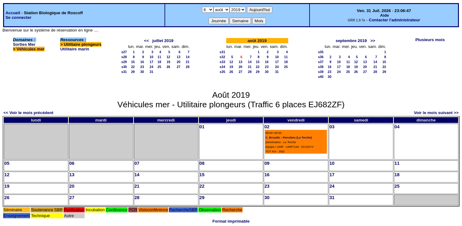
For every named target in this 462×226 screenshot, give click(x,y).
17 (151, 62)
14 (188, 57)
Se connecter (19, 17)
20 (178, 62)
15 (133, 62)
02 (266, 126)
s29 (124, 62)
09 (266, 163)
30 (142, 72)
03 (331, 126)
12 (168, 57)
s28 (124, 57)
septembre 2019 (351, 40)
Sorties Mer (24, 44)
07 (136, 163)
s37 (320, 62)
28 (188, 67)
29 (133, 72)
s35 (222, 72)
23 (142, 67)
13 (178, 57)
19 (168, 62)
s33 (222, 62)
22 (133, 67)
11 (159, 57)
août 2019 (257, 40)
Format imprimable (231, 221)
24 (151, 67)
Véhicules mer (30, 49)
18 (159, 62)
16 (142, 62)
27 (178, 67)
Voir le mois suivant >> (436, 112)
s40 (320, 77)
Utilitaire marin (74, 49)
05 (6, 163)
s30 (124, 67)
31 (151, 72)
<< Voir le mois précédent (28, 112)
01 (202, 126)
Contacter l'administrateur (394, 20)
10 (151, 57)
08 (202, 163)
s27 (124, 52)
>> (372, 40)
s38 (320, 67)
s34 (222, 67)
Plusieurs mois (430, 39)
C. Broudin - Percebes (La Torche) (288, 137)
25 (159, 67)
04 (396, 126)
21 (188, 62)
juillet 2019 (163, 40)
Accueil (13, 13)
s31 (124, 72)
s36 (320, 57)
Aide (384, 15)
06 (71, 163)
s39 (320, 72)
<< (146, 40)
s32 (222, 57)
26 (168, 67)
